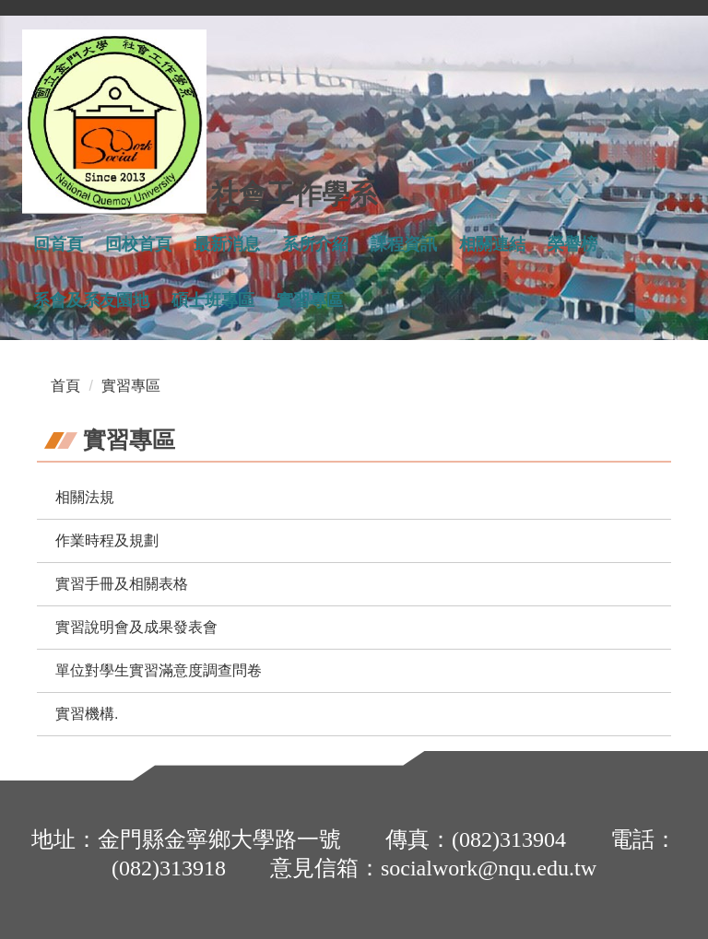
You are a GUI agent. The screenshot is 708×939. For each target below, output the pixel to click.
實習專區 (310, 300)
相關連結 (492, 244)
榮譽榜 (572, 244)
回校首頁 (138, 244)
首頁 (65, 385)
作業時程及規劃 (107, 540)
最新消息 (227, 244)
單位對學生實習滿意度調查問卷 (158, 670)
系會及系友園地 (91, 300)
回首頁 (58, 244)
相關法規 (84, 497)
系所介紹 (315, 244)
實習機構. (86, 714)
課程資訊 (404, 244)
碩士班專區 (212, 300)
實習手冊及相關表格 (121, 584)
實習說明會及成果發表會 (136, 627)
